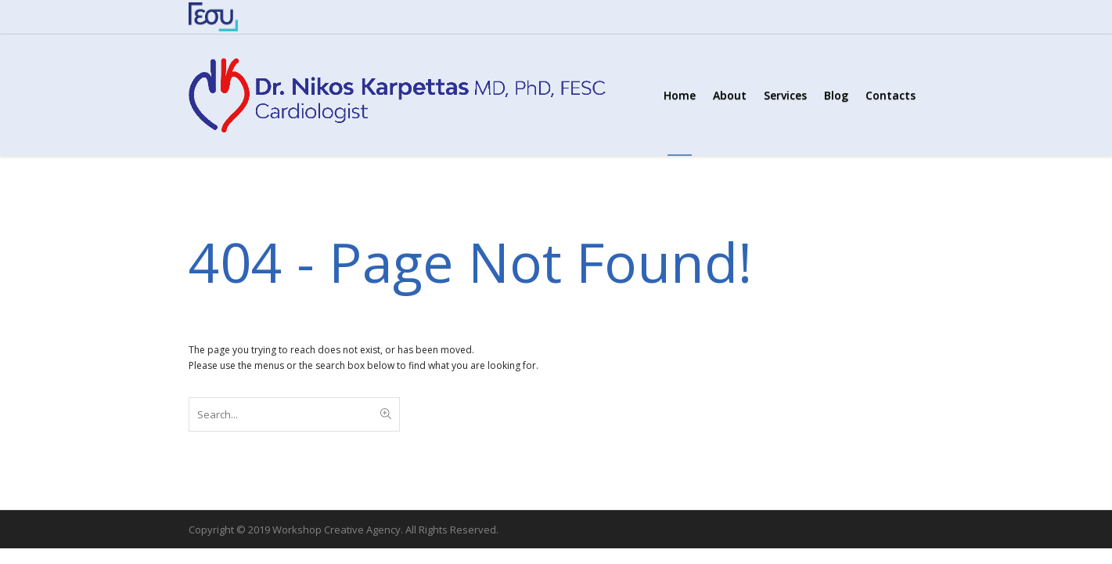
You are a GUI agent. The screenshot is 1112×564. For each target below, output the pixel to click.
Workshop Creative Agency (336, 529)
